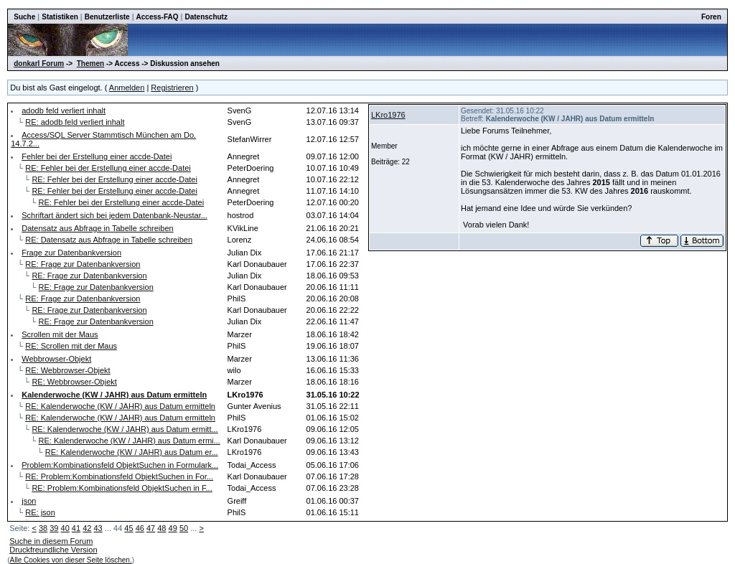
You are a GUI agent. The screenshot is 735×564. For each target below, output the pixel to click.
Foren (711, 17)
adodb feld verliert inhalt (64, 110)
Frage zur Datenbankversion (71, 252)
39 (54, 528)
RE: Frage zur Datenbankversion (82, 264)
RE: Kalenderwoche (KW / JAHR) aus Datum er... (131, 452)
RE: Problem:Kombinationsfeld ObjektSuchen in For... (119, 476)
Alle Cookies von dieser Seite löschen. (71, 560)
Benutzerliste (107, 17)
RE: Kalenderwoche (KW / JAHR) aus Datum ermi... (129, 440)
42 (87, 528)
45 (128, 528)
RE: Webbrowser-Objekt (67, 370)
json (29, 501)
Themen (90, 63)
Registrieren (172, 87)
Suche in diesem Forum (51, 541)
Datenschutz (205, 17)
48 (161, 528)
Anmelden (127, 87)
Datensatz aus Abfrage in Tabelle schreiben (97, 228)
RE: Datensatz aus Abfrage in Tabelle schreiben (108, 239)
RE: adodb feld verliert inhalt (74, 122)
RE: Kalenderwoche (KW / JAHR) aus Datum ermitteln (120, 406)
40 (65, 528)
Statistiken (60, 17)
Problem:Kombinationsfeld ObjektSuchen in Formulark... (120, 465)
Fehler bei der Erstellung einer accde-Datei (97, 156)
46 (140, 528)
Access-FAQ (157, 17)
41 (76, 528)
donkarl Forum (39, 63)
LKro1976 (388, 115)
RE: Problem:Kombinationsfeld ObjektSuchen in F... (122, 488)
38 (43, 528)
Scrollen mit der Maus (60, 334)
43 (97, 528)
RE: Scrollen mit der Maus (71, 346)
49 (173, 528)
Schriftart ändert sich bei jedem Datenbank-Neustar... (114, 215)
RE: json (40, 512)
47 (150, 528)
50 (183, 528)
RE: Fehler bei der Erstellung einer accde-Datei (108, 168)
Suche (24, 17)
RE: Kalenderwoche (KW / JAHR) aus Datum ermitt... (124, 429)
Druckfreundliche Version (53, 549)
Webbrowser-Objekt (56, 358)
